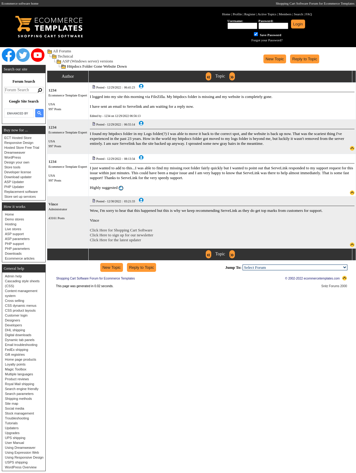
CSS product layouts (20, 310)
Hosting (10, 224)
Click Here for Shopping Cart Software (121, 230)
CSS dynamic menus (20, 305)
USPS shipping (16, 462)
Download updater (18, 177)
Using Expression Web (22, 452)
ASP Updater (14, 182)
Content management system (21, 293)
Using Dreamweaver (20, 447)
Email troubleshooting (21, 345)
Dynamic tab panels (20, 340)
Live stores (13, 229)
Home (9, 214)
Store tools (12, 167)
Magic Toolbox (15, 369)
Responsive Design (18, 143)
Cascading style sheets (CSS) (22, 283)
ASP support (14, 234)
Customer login (16, 315)
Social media (14, 408)
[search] (18, 113)
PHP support (14, 244)
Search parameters (19, 394)
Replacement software (21, 191)
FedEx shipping (16, 349)
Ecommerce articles (20, 258)
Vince (53, 204)
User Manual (14, 443)
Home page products (20, 359)
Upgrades (12, 433)
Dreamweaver (14, 152)
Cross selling (14, 300)
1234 (52, 90)
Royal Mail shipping (19, 384)
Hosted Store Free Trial (21, 147)
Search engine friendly (21, 389)
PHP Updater (14, 187)
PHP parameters (17, 248)
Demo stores (14, 219)
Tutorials (11, 423)
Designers (12, 320)
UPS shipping (15, 438)
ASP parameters (17, 239)
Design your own (16, 162)
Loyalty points (15, 364)
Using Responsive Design (24, 457)
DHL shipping (15, 330)
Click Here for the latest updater (115, 240)
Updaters (12, 428)
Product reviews (17, 379)
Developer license (17, 172)
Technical (65, 56)
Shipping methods (18, 398)
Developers (13, 325)
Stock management (19, 413)
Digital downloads (18, 335)
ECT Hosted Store (18, 138)
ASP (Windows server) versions (87, 61)
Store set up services (20, 196)
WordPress (12, 157)
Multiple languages (19, 374)
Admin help (13, 276)
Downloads (13, 253)
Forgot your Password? (267, 40)
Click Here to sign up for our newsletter (121, 235)
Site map (11, 403)
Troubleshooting (17, 418)
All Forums (62, 51)
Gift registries (15, 354)
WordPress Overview (20, 467)
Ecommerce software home (20, 3)
